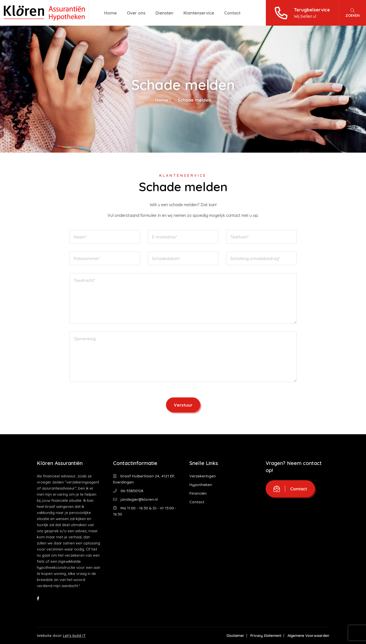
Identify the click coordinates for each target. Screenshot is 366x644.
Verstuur (183, 405)
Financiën (198, 493)
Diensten (164, 12)
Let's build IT (74, 635)
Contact (232, 12)
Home (110, 12)
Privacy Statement (265, 635)
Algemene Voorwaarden (308, 635)
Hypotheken (200, 484)
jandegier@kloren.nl (135, 499)
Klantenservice (199, 12)
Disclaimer (235, 635)
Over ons (136, 12)
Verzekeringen (202, 476)
